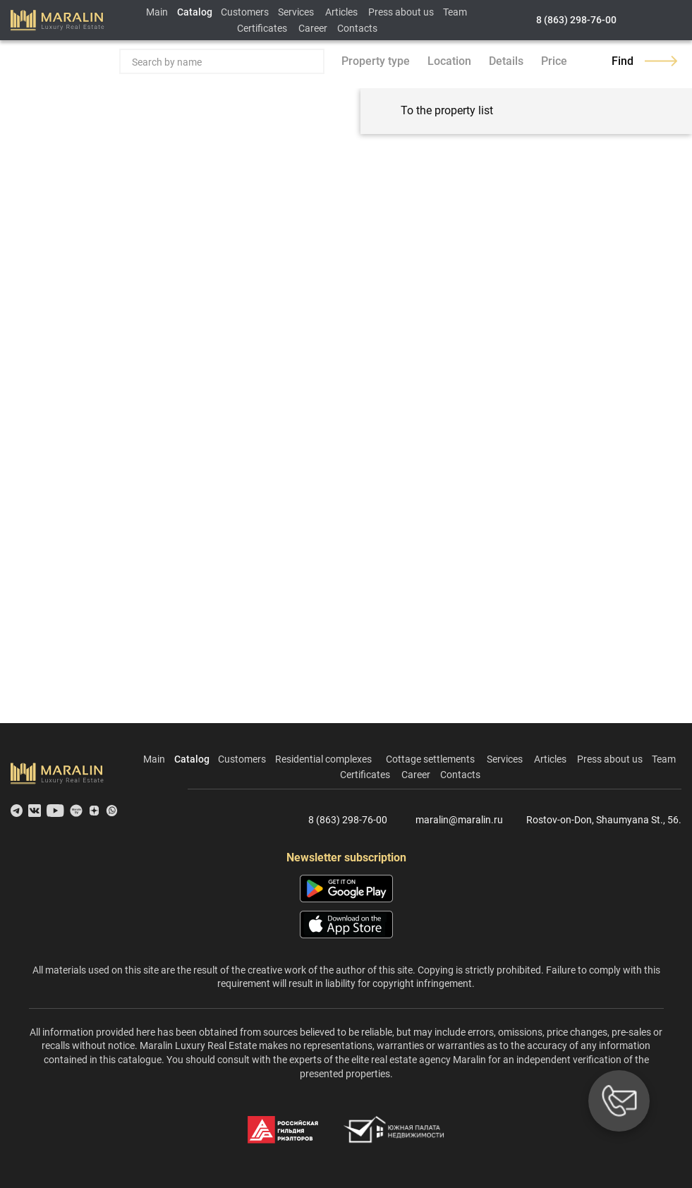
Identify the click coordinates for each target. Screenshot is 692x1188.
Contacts (357, 28)
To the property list (434, 111)
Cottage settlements (430, 759)
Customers (245, 12)
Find (644, 61)
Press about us (401, 12)
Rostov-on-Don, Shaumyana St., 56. (597, 820)
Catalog (194, 12)
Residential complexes (323, 759)
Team (455, 12)
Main (157, 12)
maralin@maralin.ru (451, 820)
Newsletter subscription (346, 857)
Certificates (262, 28)
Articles (341, 12)
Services (296, 12)
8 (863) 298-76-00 (576, 19)
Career (312, 28)
